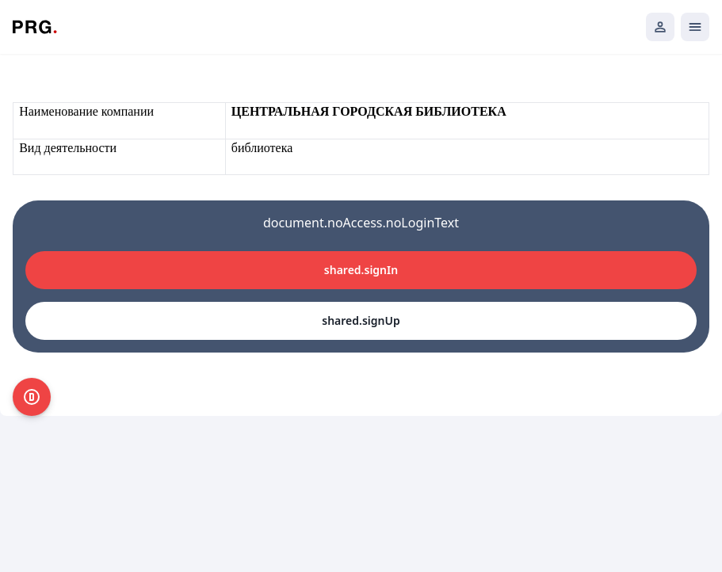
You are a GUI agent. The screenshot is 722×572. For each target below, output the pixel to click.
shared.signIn (361, 269)
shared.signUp (360, 320)
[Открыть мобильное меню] (695, 27)
